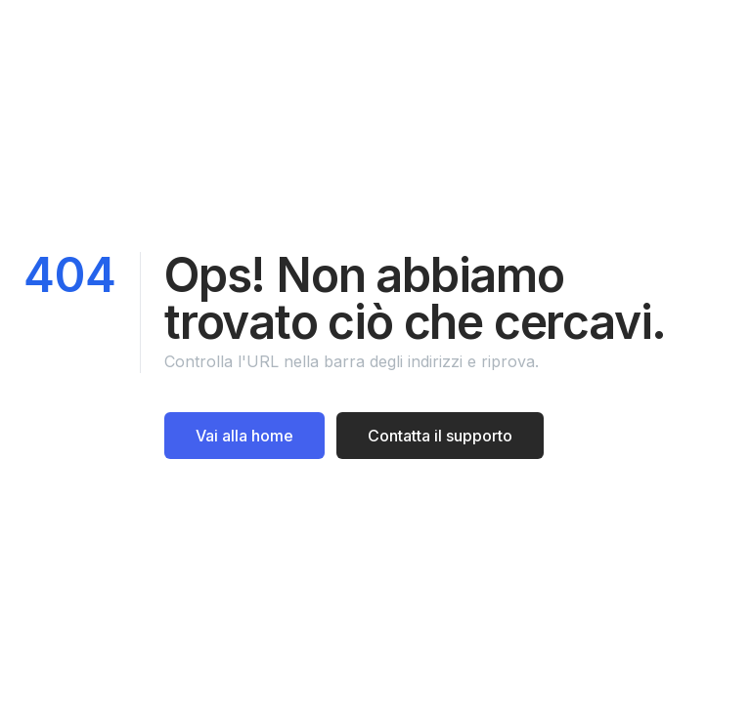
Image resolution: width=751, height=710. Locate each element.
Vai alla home (244, 435)
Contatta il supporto (440, 435)
